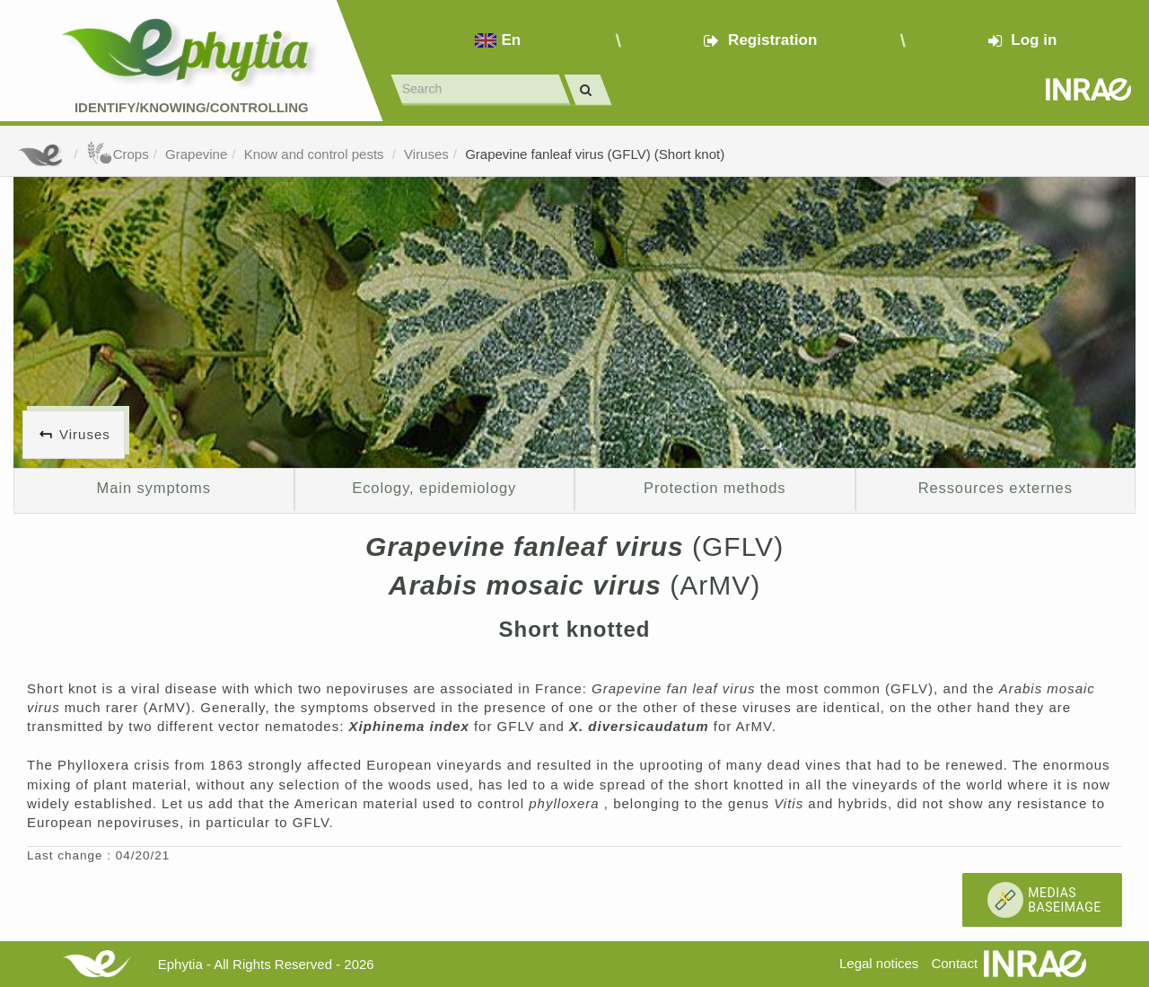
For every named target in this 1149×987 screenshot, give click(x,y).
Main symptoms (154, 488)
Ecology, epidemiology (434, 488)
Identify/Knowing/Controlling (192, 107)
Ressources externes (995, 488)
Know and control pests (316, 154)
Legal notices (878, 963)
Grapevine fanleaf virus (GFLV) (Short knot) (594, 154)
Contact (954, 963)
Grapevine (196, 154)
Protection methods (715, 488)
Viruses (426, 154)
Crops (117, 154)
